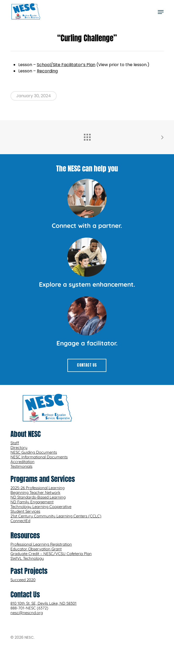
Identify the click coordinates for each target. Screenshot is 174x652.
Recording (47, 71)
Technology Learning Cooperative (40, 506)
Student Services (25, 511)
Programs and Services (42, 479)
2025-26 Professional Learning (37, 487)
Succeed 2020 (23, 579)
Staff (14, 442)
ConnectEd (20, 520)
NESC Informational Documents (39, 456)
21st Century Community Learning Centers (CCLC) (55, 515)
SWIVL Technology (27, 558)
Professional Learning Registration (41, 544)
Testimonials (21, 466)
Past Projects (29, 571)
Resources (25, 535)
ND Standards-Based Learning (38, 497)
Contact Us (25, 594)
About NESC (25, 434)
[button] (161, 12)
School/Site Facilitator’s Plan (66, 65)
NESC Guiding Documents (33, 452)
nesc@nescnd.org (26, 612)
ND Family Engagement (32, 501)
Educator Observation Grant (36, 548)
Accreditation (22, 461)
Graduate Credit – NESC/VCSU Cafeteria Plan (51, 553)
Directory (18, 447)
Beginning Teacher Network (35, 492)
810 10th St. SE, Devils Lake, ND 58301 (43, 603)
